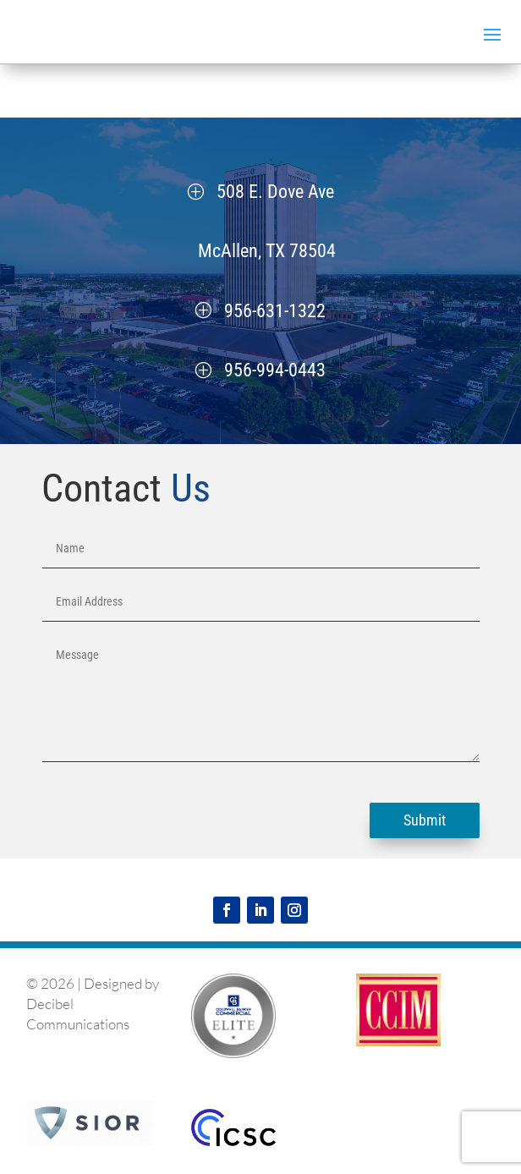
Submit (424, 820)
